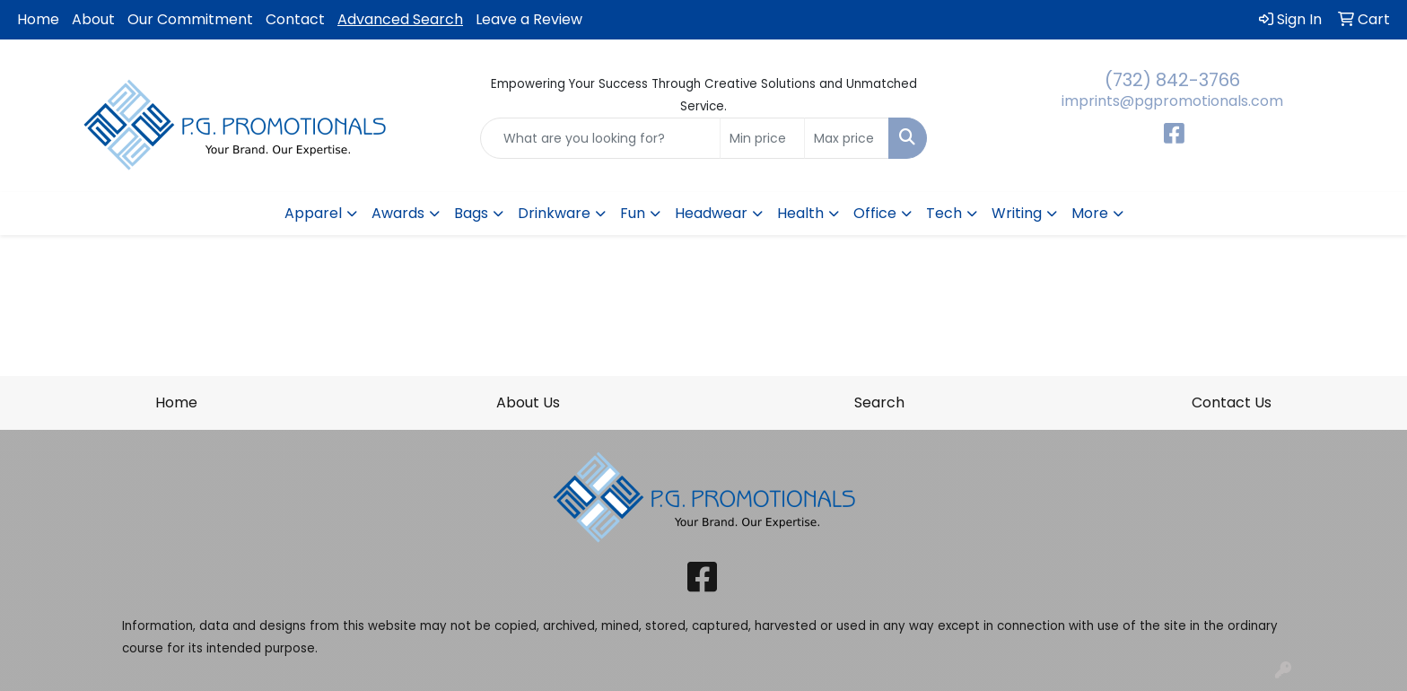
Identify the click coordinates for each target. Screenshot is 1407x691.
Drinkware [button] (554, 213)
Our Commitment (190, 19)
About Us (528, 402)
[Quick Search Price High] (846, 138)
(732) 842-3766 (1172, 79)
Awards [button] (397, 213)
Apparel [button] (313, 213)
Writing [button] (1017, 213)
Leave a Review (529, 19)
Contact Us (1232, 402)
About (93, 19)
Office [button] (874, 213)
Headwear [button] (711, 213)
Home (38, 19)
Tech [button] (944, 213)
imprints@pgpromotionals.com (1172, 101)
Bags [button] (471, 213)
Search (879, 402)
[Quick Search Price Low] (762, 138)
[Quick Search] (600, 138)
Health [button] (800, 213)
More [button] (1089, 213)
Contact (295, 19)
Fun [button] (632, 213)
